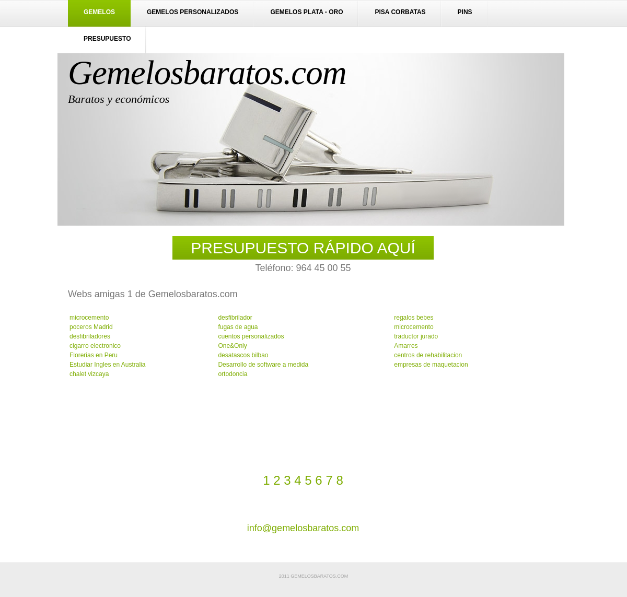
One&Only (232, 345)
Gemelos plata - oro (306, 12)
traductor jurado (416, 336)
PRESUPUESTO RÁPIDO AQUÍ (303, 247)
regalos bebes (413, 317)
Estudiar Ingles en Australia (107, 364)
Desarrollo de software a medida (263, 364)
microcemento (89, 317)
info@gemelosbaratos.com (303, 528)
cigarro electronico (95, 345)
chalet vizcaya (89, 374)
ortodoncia (232, 374)
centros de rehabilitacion (428, 355)
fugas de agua (238, 327)
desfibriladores (89, 336)
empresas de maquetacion (431, 364)
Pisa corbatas (400, 12)
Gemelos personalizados (192, 12)
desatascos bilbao (243, 355)
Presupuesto (107, 38)
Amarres (405, 345)
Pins (465, 12)
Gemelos (99, 12)
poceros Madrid (91, 327)
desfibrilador (235, 317)
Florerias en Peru (93, 355)
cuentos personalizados (251, 336)
